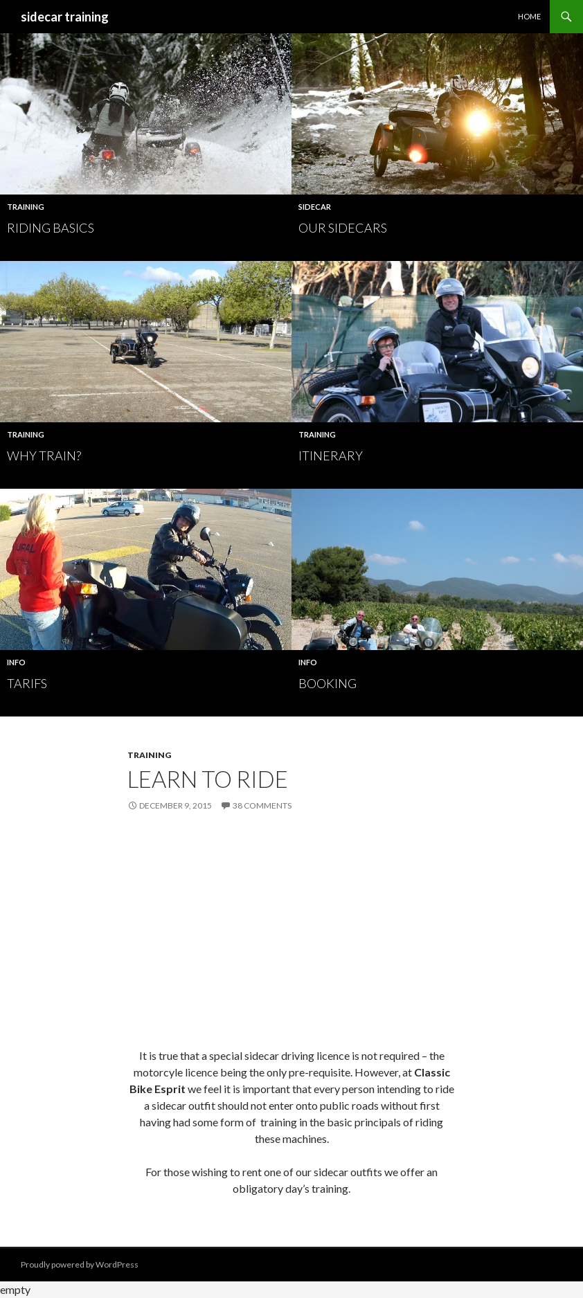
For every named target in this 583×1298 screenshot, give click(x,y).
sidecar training (65, 16)
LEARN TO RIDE (207, 779)
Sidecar (314, 206)
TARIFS (27, 683)
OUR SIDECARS (342, 227)
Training (25, 206)
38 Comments (262, 805)
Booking (327, 683)
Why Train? (44, 455)
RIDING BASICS (50, 227)
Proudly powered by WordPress (79, 1264)
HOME (529, 16)
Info (16, 662)
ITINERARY (330, 455)
